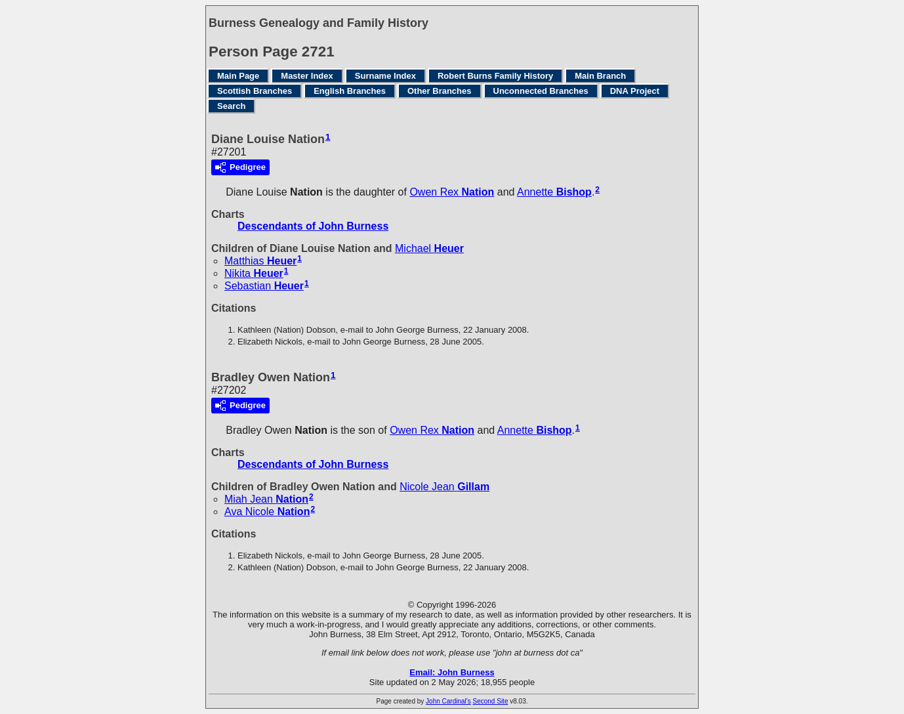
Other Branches (439, 91)
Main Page (238, 76)
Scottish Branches (254, 91)
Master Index (307, 76)
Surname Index (385, 76)
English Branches (350, 91)
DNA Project (634, 91)
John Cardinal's (448, 701)
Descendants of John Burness (312, 226)
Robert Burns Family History (495, 76)
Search (231, 106)
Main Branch (600, 76)
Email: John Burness (451, 672)
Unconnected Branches (540, 91)
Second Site (490, 701)
